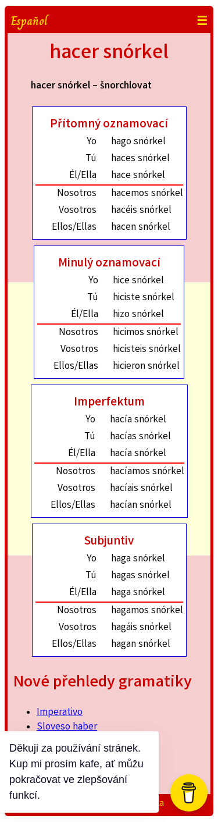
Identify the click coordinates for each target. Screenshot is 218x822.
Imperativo (60, 713)
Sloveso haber (67, 727)
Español (29, 21)
